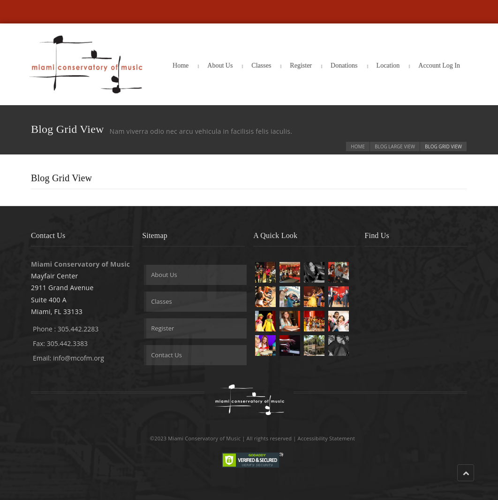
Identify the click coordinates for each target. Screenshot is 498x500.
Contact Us (166, 355)
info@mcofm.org (78, 358)
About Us (220, 65)
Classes (261, 65)
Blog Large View (395, 146)
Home (181, 65)
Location (388, 65)
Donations (344, 65)
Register (301, 65)
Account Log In (439, 65)
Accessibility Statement (326, 438)
